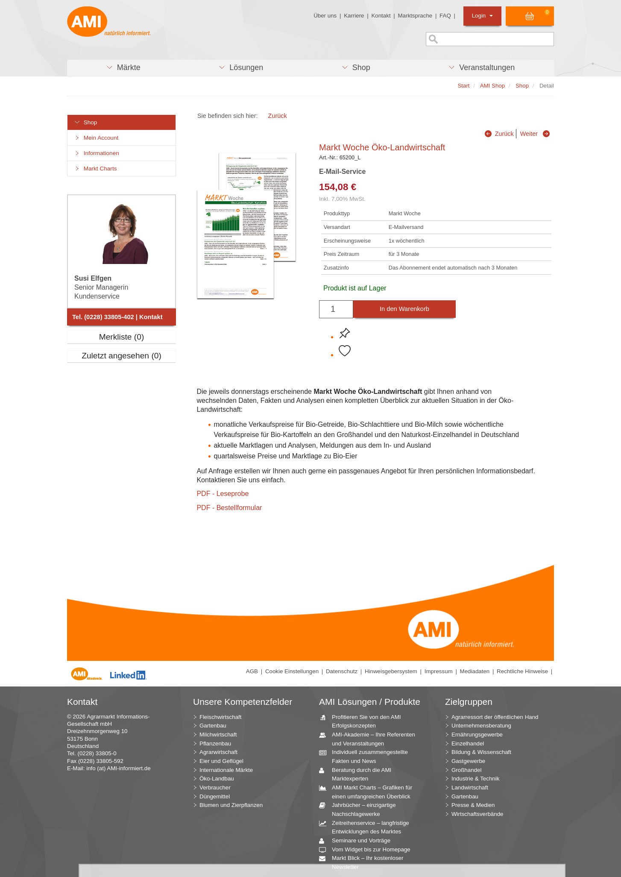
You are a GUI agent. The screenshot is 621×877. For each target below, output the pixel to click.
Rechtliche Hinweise (522, 671)
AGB (252, 671)
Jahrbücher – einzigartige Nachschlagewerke (360, 809)
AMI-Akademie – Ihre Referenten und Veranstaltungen (370, 738)
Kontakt (380, 15)
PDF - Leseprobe (222, 493)
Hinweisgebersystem (391, 671)
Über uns (325, 15)
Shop (85, 122)
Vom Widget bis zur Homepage (367, 849)
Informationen (96, 153)
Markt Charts (95, 168)
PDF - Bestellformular (229, 507)
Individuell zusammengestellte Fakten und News (366, 756)
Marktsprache (415, 15)
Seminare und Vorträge (357, 840)
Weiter (529, 133)
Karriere (354, 15)
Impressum (439, 671)
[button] (123, 68)
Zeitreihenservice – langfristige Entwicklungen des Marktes (367, 827)
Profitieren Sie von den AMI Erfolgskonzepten (363, 721)
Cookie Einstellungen (292, 671)
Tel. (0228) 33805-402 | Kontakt (117, 317)
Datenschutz (341, 671)
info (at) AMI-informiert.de (118, 768)
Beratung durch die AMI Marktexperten (358, 774)
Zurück (277, 115)
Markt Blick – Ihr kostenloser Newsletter (364, 862)
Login (482, 15)
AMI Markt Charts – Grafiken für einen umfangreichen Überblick (368, 791)
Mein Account (96, 138)
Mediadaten (475, 671)
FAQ (445, 15)
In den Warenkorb (404, 308)
